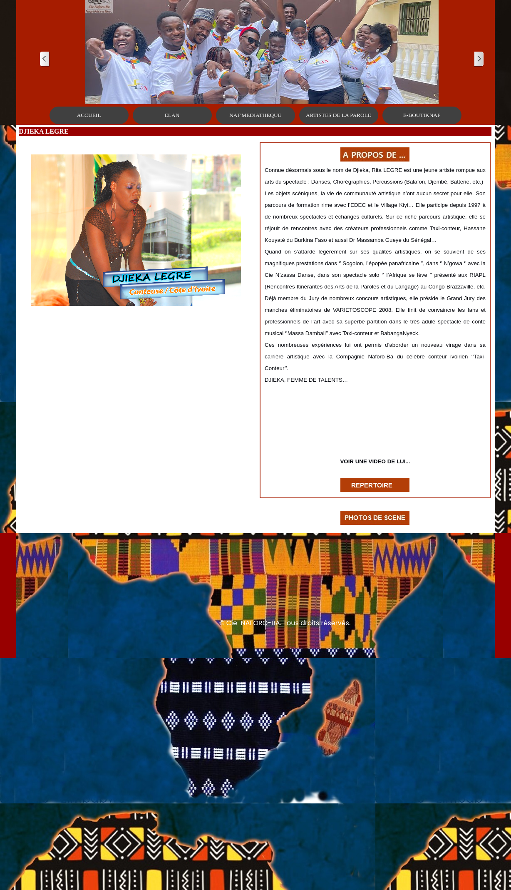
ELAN (172, 115)
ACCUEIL (89, 115)
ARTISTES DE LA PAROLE (338, 115)
